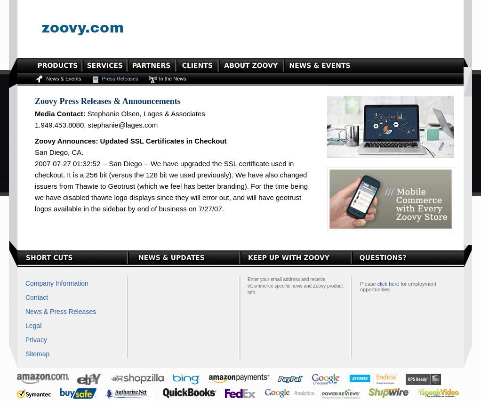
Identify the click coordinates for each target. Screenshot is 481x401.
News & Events (63, 78)
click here (388, 284)
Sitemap (37, 354)
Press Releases (120, 78)
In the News (172, 78)
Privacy (36, 340)
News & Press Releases (60, 311)
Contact (36, 297)
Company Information (56, 283)
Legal (33, 325)
